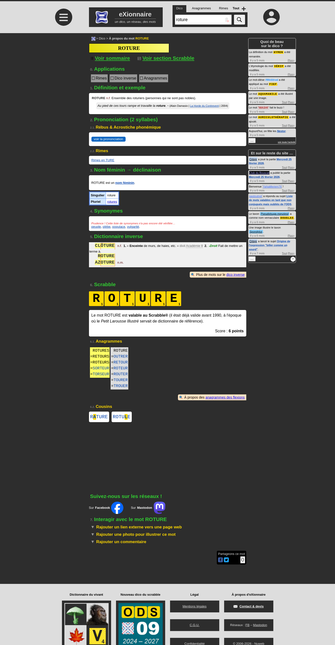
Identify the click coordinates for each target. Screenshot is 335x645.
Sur (106, 509)
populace (118, 226)
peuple (96, 226)
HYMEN (278, 52)
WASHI (263, 106)
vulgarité (133, 226)
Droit (213, 246)
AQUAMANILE (267, 93)
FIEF (273, 83)
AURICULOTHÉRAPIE (273, 116)
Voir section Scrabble (166, 58)
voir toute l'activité (286, 141)
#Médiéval (271, 79)
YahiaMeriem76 (272, 185)
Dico (102, 38)
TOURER (121, 380)
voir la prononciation (108, 139)
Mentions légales (195, 606)
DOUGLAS (286, 216)
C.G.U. (195, 625)
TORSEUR (101, 374)
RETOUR (121, 362)
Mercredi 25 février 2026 (264, 175)
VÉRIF (279, 65)
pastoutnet (255, 194)
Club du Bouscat (259, 171)
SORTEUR (101, 368)
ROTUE (122, 417)
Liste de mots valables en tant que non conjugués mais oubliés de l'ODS (271, 198)
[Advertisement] (63, 74)
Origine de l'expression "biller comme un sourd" (269, 243)
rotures (112, 201)
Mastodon (260, 625)
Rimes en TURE (103, 160)
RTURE (99, 417)
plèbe (107, 226)
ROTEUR (121, 368)
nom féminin (124, 183)
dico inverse (235, 275)
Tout (284, 101)
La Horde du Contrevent (204, 105)
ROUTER (121, 374)
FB (247, 625)
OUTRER (121, 356)
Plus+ (291, 60)
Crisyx (253, 158)
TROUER (121, 386)
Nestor (281, 129)
